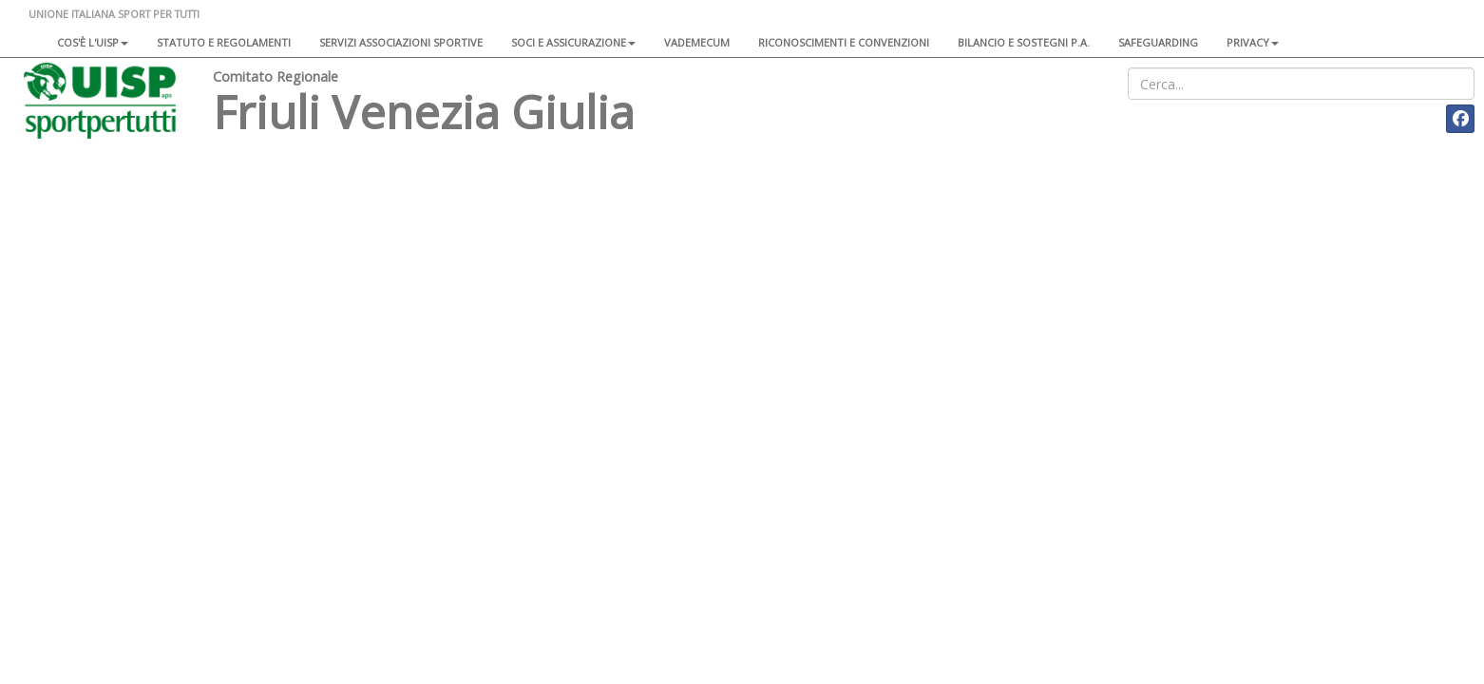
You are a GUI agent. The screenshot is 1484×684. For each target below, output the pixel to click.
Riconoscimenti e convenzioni (843, 42)
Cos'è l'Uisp (92, 42)
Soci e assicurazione (573, 42)
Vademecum (697, 42)
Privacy (1253, 42)
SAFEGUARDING (1158, 42)
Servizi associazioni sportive (401, 42)
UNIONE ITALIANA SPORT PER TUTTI (114, 14)
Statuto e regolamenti (224, 42)
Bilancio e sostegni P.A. (1024, 42)
